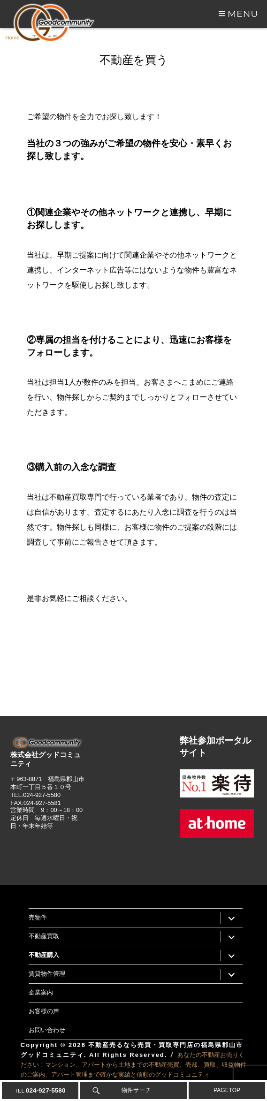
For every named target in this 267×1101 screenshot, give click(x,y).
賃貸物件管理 (47, 973)
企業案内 (41, 992)
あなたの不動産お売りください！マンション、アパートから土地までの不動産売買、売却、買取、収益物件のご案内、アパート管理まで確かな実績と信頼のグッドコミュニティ (133, 1064)
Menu (243, 13)
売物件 (38, 917)
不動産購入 (44, 954)
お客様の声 (44, 1011)
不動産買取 (44, 936)
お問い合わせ (47, 1029)
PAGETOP (227, 1090)
